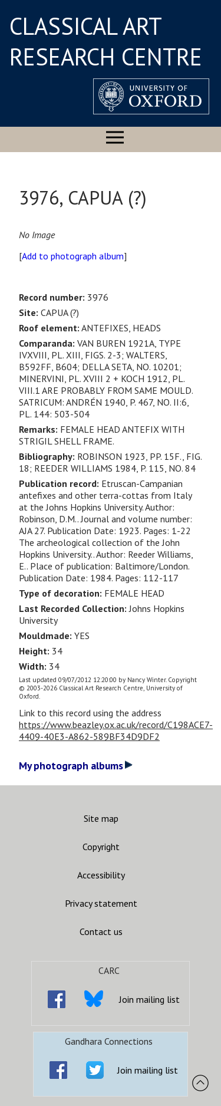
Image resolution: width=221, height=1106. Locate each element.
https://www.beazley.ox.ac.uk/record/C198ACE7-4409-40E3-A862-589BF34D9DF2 (116, 730)
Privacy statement (101, 903)
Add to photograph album (73, 256)
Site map (101, 818)
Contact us (101, 931)
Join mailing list (149, 999)
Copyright (101, 846)
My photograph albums (76, 765)
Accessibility (101, 875)
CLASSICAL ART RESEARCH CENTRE (105, 41)
